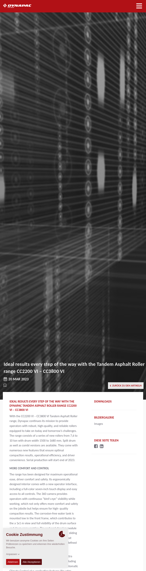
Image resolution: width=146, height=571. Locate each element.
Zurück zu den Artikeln (126, 385)
